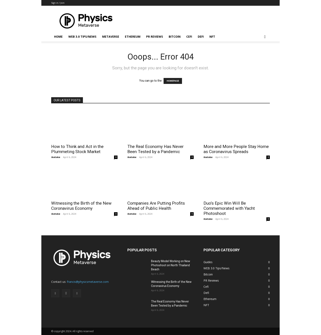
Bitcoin (175, 36)
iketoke (55, 157)
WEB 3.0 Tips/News (82, 36)
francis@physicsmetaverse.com (88, 282)
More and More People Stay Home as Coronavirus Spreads (236, 149)
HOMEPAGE (173, 81)
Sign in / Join (57, 2)
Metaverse (110, 36)
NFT (212, 36)
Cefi (189, 36)
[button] (265, 37)
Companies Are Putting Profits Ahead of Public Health (156, 206)
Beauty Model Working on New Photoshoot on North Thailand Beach (170, 265)
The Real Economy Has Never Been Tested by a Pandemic (155, 149)
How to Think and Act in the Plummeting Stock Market (77, 149)
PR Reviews (154, 36)
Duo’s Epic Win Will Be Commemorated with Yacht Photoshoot (229, 208)
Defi (201, 36)
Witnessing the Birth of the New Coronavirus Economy (81, 206)
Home (58, 36)
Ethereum (132, 36)
